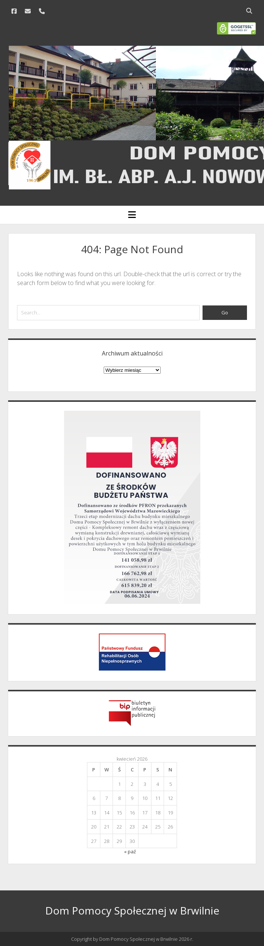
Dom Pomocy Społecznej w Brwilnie (132, 910)
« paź (130, 851)
